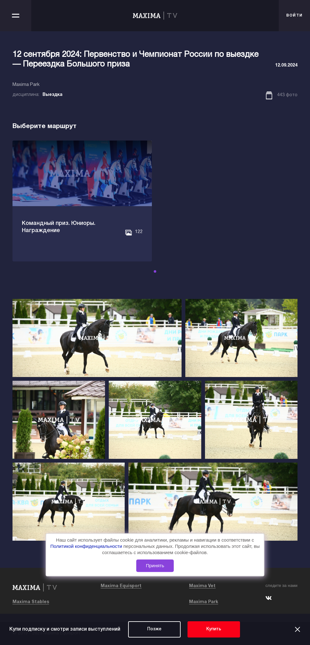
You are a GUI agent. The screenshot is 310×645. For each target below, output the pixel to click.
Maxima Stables (30, 602)
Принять (155, 565)
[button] (155, 271)
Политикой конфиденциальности (86, 546)
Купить (213, 629)
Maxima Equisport (121, 586)
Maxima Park (203, 602)
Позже (154, 629)
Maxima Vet (202, 586)
